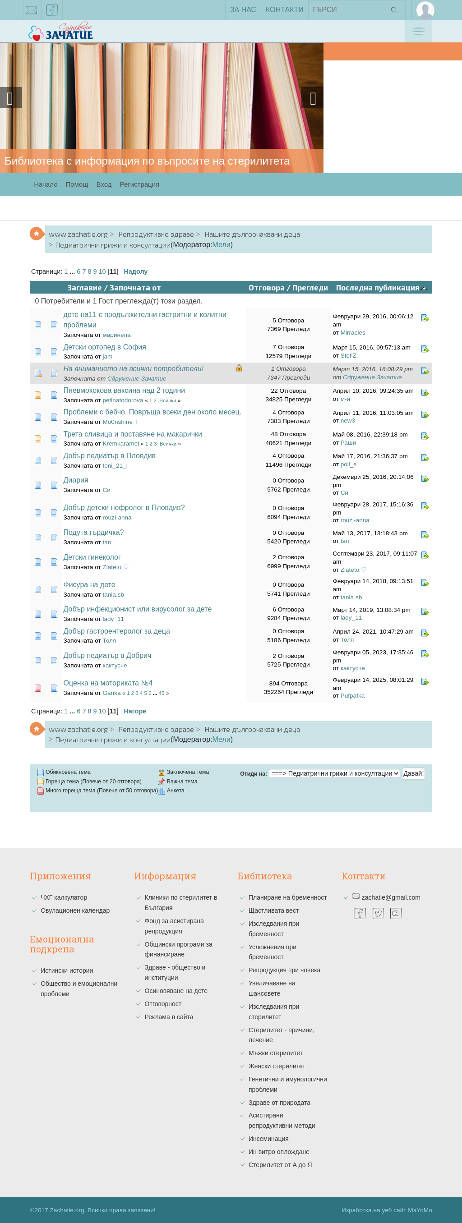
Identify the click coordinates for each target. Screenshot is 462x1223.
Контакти (285, 10)
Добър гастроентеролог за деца (117, 631)
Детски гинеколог (92, 557)
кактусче (114, 665)
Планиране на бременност (288, 897)
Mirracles (353, 332)
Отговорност (163, 1003)
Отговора (267, 287)
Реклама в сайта (169, 1017)
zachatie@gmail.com (31, 12)
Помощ (76, 184)
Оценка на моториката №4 (108, 683)
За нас (243, 10)
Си (106, 490)
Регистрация (140, 184)
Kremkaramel (120, 443)
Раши (348, 442)
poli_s (349, 464)
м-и (345, 398)
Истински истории (67, 970)
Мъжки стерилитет (276, 1053)
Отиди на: (253, 774)
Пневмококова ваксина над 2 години (124, 390)
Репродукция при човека (284, 970)
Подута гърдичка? (94, 532)
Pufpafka (353, 695)
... (73, 271)
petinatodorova (122, 400)
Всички (167, 400)
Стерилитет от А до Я (280, 1164)
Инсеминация (269, 1138)
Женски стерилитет (277, 1066)
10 (102, 271)
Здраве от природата (279, 1102)
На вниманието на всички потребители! (134, 368)
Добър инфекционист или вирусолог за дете (138, 609)
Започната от (135, 287)
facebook (52, 12)
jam (107, 356)
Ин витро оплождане (279, 1151)
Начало (45, 184)
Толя (109, 640)
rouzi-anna (116, 517)
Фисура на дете (90, 585)
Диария (76, 480)
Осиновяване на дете (176, 990)
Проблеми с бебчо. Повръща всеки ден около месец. (153, 412)
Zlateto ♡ (115, 567)
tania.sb (113, 594)
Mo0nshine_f (120, 421)
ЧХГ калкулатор (64, 897)
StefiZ (349, 355)
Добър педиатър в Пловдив (110, 456)
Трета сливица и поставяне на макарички (133, 434)
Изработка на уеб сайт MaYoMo (387, 1210)
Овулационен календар (75, 910)
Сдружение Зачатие (136, 378)
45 (162, 693)
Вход (104, 184)
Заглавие (84, 287)
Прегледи (310, 287)
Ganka (111, 693)
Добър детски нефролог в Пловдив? (124, 507)
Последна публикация (381, 287)
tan (106, 542)
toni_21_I (115, 465)
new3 (348, 420)
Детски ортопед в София (105, 347)
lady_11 (113, 619)
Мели (222, 244)
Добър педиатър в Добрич (108, 655)
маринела (116, 334)
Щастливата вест (274, 910)
